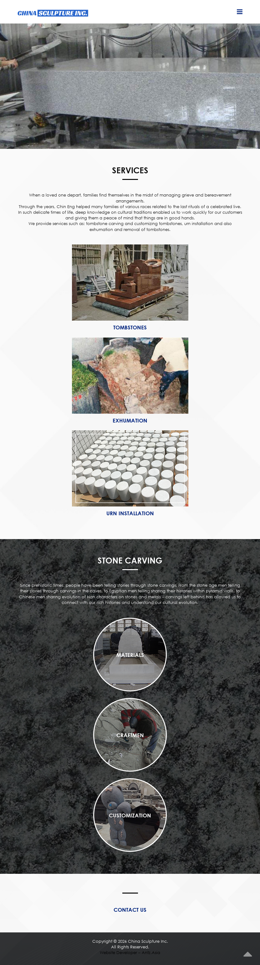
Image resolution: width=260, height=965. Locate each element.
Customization (130, 815)
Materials (130, 655)
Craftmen (130, 735)
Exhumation (130, 420)
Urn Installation (130, 513)
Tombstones (130, 327)
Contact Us (130, 910)
